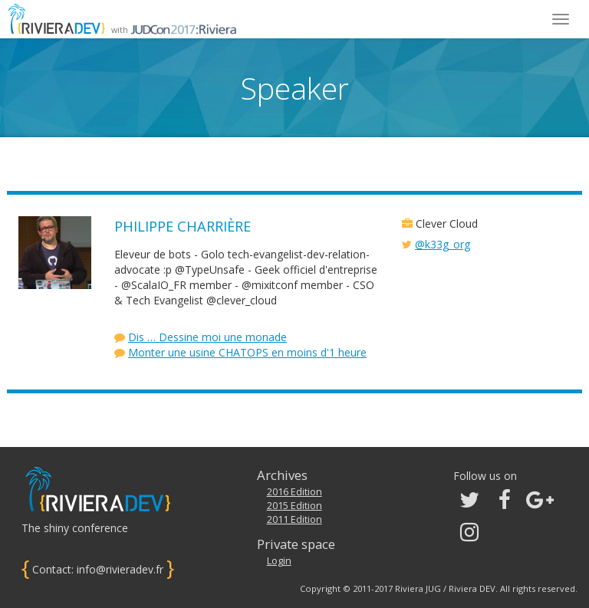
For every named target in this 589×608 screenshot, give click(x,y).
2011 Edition (294, 519)
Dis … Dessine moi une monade (207, 337)
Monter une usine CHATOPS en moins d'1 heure (247, 352)
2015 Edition (294, 505)
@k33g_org (442, 244)
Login (279, 560)
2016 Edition (294, 491)
